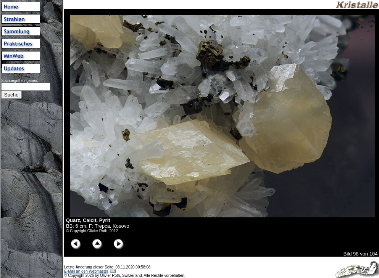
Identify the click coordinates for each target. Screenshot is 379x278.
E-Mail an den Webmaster (86, 271)
